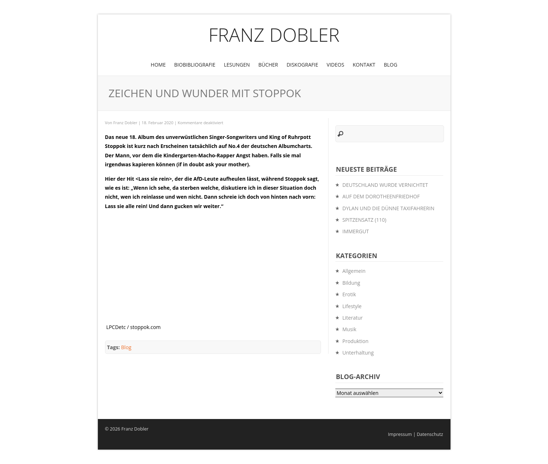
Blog (390, 64)
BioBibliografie (195, 64)
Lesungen (237, 64)
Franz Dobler (274, 34)
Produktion (356, 341)
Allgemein (354, 270)
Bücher (268, 64)
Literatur (353, 317)
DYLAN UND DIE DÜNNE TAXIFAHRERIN (389, 208)
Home (158, 64)
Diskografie (302, 64)
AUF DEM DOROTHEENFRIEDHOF (381, 196)
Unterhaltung (358, 352)
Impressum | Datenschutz (415, 434)
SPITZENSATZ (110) (364, 219)
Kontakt (364, 64)
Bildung (351, 282)
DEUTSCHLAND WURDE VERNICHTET (385, 184)
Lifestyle (352, 306)
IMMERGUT (356, 231)
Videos (335, 64)
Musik (350, 329)
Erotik (349, 294)
